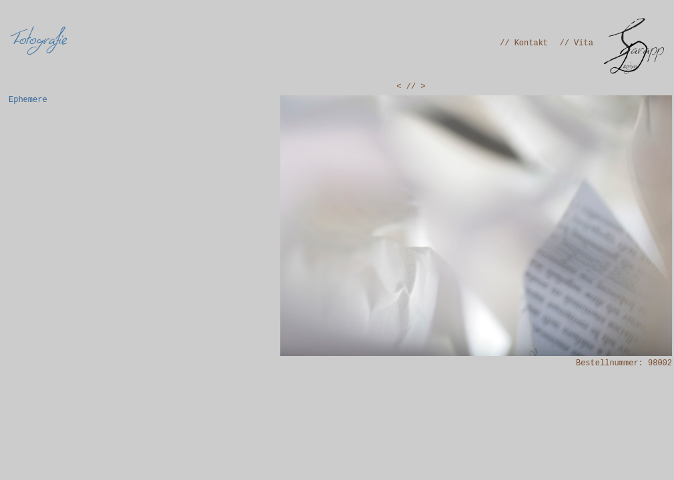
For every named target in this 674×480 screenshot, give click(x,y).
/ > (418, 86)
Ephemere (28, 100)
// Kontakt (524, 43)
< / (403, 86)
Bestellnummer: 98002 (624, 363)
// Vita (576, 43)
